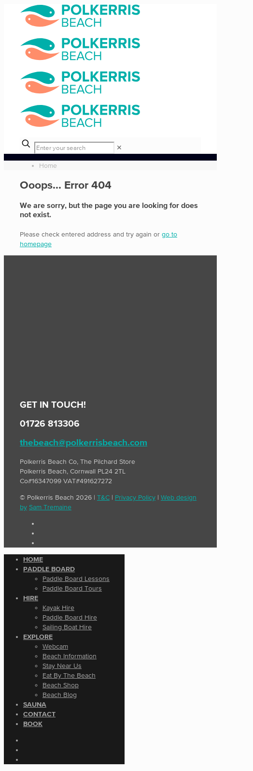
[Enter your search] (74, 148)
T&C (103, 497)
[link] (119, 147)
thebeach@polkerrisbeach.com (83, 442)
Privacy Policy (135, 497)
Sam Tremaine (50, 507)
